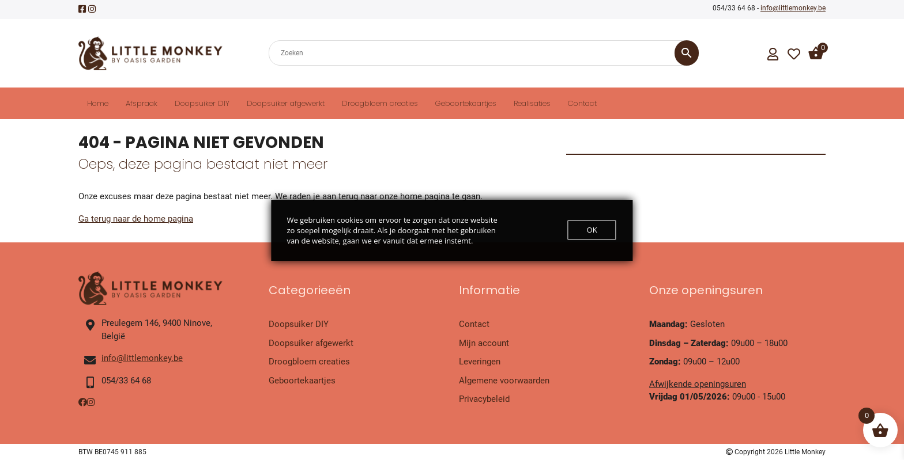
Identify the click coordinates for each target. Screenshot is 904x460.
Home (97, 103)
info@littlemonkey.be (793, 8)
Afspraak (141, 103)
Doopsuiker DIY (202, 103)
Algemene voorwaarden (504, 380)
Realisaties (532, 103)
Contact (582, 103)
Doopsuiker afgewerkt (286, 103)
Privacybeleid (484, 399)
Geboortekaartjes (465, 103)
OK (592, 230)
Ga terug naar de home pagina (135, 219)
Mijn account (484, 343)
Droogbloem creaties (380, 103)
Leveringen (479, 361)
